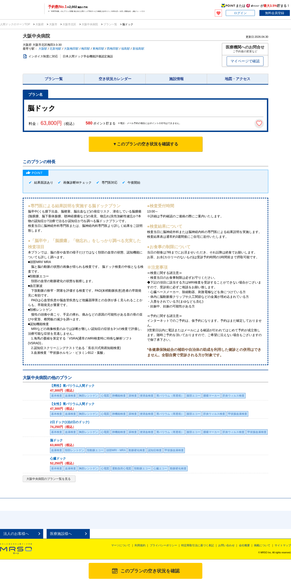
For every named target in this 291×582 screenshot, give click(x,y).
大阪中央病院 (90, 24)
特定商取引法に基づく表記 (197, 545)
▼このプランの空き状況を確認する (145, 144)
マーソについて (120, 545)
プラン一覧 (110, 24)
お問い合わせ (226, 545)
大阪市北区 (69, 24)
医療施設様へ (61, 534)
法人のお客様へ (16, 534)
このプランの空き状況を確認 (150, 570)
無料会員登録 (274, 13)
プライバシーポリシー (163, 545)
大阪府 (40, 24)
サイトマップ (283, 545)
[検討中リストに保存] (259, 123)
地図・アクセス (237, 79)
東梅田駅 (98, 48)
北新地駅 (55, 48)
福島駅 (125, 48)
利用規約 (140, 545)
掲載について (262, 545)
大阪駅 (42, 48)
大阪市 (53, 24)
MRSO (16, 549)
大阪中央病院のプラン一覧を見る (48, 479)
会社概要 (244, 545)
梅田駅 (85, 48)
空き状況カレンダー (115, 79)
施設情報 (176, 79)
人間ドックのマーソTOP (15, 24)
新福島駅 (138, 48)
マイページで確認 (245, 61)
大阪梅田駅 (71, 48)
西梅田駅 (113, 48)
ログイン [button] (240, 13)
